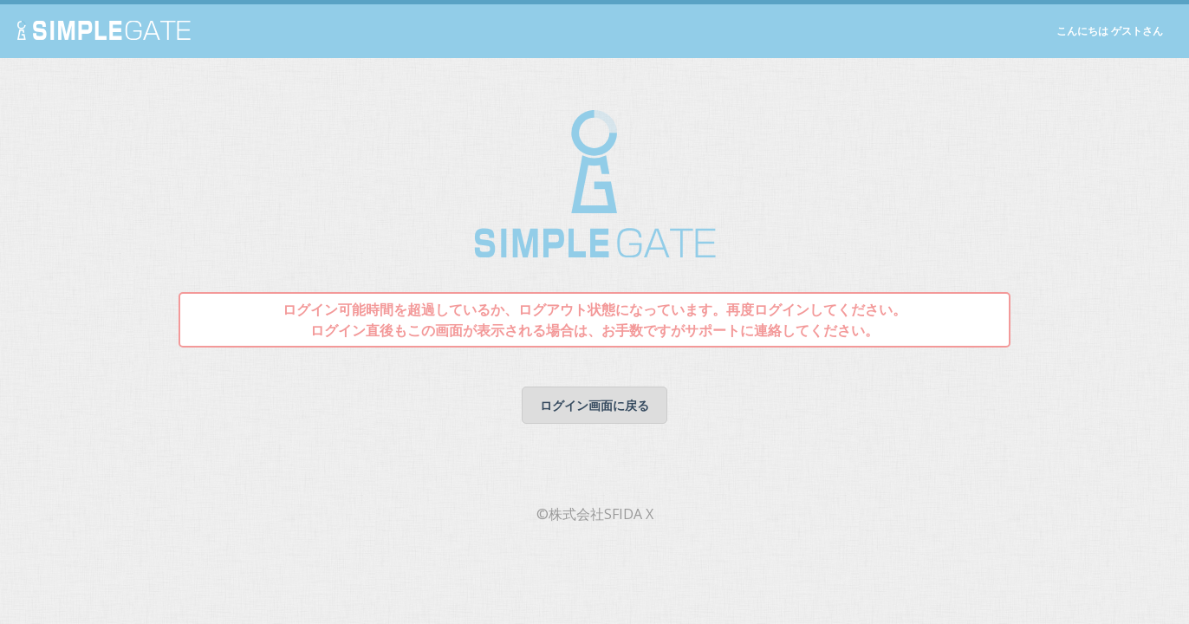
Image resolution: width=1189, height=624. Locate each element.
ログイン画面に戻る (594, 405)
